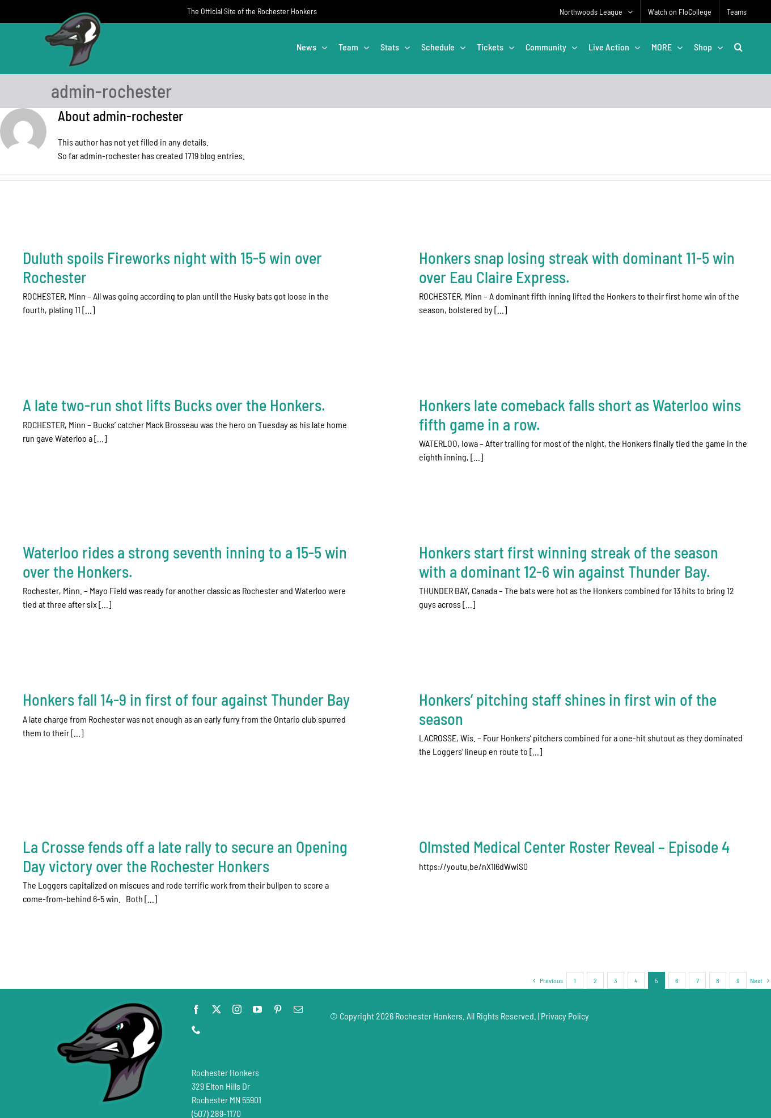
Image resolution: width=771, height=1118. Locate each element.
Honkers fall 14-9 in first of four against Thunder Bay (186, 689)
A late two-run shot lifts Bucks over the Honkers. (258, 381)
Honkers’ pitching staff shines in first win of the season (547, 699)
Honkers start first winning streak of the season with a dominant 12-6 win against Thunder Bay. (590, 543)
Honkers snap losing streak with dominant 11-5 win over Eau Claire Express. (556, 267)
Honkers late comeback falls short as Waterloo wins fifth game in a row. (518, 419)
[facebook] (196, 997)
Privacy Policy (565, 1004)
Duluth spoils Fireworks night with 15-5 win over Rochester (172, 267)
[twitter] (216, 997)
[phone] (196, 1018)
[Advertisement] (536, 1046)
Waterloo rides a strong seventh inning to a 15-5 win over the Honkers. (227, 543)
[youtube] (257, 997)
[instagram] (237, 997)
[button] (738, 47)
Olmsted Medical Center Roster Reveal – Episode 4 (512, 845)
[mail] (298, 997)
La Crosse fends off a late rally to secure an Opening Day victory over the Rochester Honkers (269, 823)
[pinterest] (277, 997)
